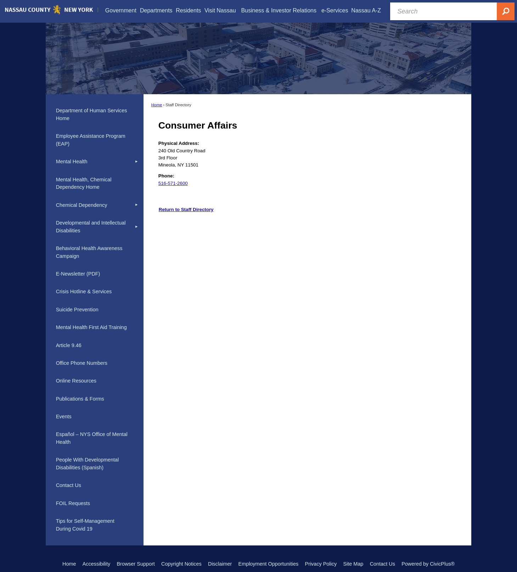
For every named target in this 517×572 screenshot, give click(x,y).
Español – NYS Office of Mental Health (92, 438)
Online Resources (76, 381)
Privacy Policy (321, 564)
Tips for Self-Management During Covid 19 (85, 525)
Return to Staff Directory (186, 209)
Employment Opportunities (268, 564)
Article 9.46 (69, 345)
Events (64, 416)
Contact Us (68, 485)
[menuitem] (120, 10)
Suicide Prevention (77, 309)
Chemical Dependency (81, 205)
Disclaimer (220, 564)
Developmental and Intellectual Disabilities (91, 226)
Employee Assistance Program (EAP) (90, 140)
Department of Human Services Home (91, 114)
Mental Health (72, 161)
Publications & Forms (80, 399)
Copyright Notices (181, 564)
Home (156, 105)
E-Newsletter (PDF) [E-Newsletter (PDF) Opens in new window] (78, 274)
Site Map (353, 564)
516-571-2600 (173, 183)
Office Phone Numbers (81, 363)
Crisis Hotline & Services (84, 291)
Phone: (166, 176)
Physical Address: (178, 143)
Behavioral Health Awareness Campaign (89, 252)
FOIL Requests (73, 503)
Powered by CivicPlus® (428, 564)
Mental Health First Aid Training (91, 327)
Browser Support (136, 564)
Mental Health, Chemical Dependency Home (84, 183)
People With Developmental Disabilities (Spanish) (87, 463)
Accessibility (96, 564)
